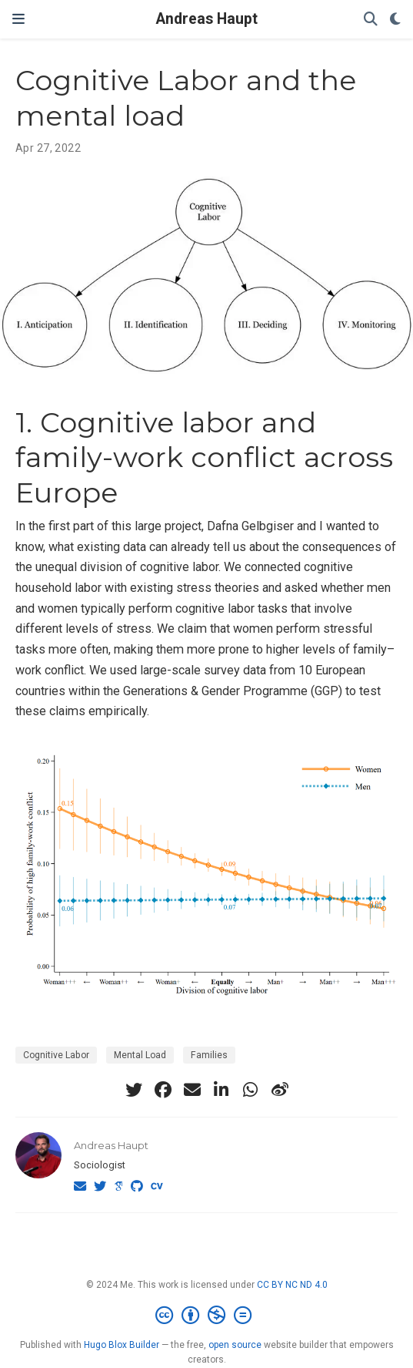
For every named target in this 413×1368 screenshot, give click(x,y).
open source (234, 1344)
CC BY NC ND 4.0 (292, 1284)
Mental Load (140, 1055)
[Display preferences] (395, 20)
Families (209, 1055)
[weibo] (279, 1089)
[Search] (371, 20)
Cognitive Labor (56, 1055)
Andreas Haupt (207, 19)
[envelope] (192, 1089)
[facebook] (163, 1089)
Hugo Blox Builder (121, 1344)
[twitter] (133, 1089)
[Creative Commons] (206, 1316)
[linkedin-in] (221, 1089)
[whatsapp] (250, 1089)
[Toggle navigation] (18, 19)
